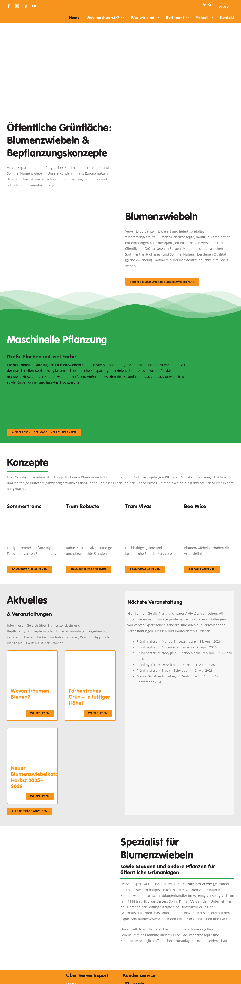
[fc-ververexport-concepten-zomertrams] (32, 513)
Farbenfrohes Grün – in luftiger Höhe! (89, 697)
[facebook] (9, 6)
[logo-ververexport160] (16, 13)
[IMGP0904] (91, 513)
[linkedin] (25, 6)
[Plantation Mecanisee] (179, 121)
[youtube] (34, 6)
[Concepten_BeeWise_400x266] (209, 513)
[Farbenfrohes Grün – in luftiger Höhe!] (90, 654)
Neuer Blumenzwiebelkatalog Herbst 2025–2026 (38, 777)
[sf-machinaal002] (96, 391)
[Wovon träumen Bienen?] (32, 654)
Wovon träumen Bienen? (30, 694)
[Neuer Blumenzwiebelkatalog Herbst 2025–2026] (32, 731)
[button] (209, 4)
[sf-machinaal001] (34, 391)
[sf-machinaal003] (159, 391)
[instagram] (17, 6)
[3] (61, 213)
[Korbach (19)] (150, 513)
